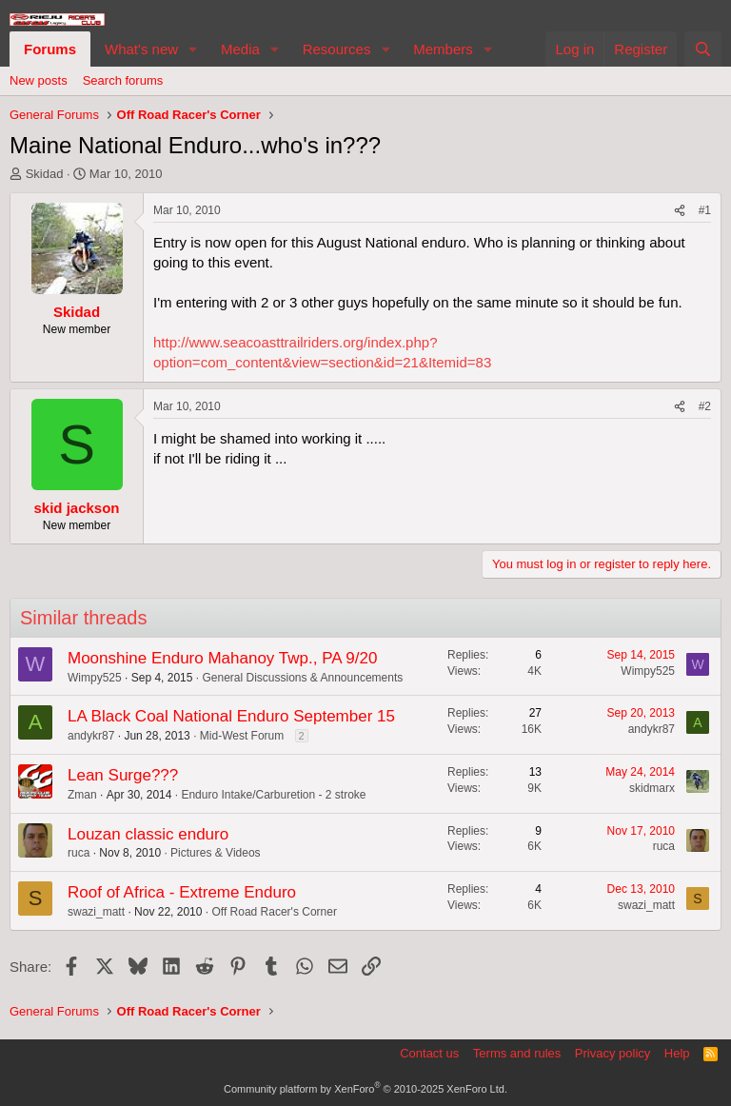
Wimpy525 (95, 677)
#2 (705, 406)
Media (240, 49)
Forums (50, 49)
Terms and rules (517, 1053)
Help (677, 1053)
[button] (193, 49)
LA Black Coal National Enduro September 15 (231, 716)
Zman (82, 794)
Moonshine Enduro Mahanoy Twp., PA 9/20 (222, 658)
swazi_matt (96, 911)
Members (443, 49)
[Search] (702, 49)
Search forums (123, 80)
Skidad (45, 174)
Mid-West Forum (242, 735)
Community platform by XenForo (365, 1089)
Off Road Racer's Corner (273, 911)
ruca (78, 852)
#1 (705, 210)
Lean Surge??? (123, 775)
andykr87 (91, 735)
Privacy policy (612, 1053)
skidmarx (652, 788)
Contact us (429, 1053)
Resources (337, 49)
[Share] (679, 211)
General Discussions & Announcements (302, 677)
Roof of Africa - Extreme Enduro (182, 892)
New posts (39, 80)
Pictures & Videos (215, 852)
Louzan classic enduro (148, 834)
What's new (141, 49)
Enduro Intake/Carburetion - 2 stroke (273, 794)
